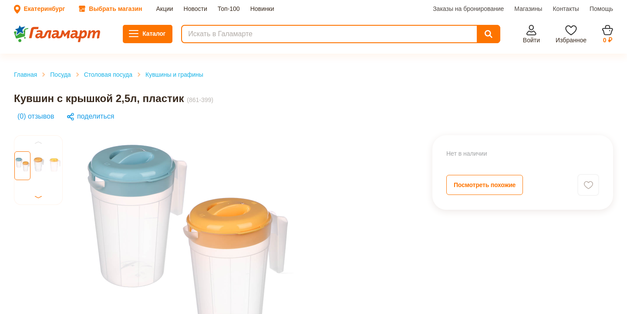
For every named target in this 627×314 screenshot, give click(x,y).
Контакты (120, 43)
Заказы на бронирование (39, 43)
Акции (13, 35)
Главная (32, 118)
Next (13, 288)
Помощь (147, 43)
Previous (18, 224)
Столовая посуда (45, 133)
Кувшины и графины (52, 141)
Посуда (31, 126)
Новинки (85, 35)
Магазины (91, 43)
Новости (35, 35)
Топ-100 (60, 35)
